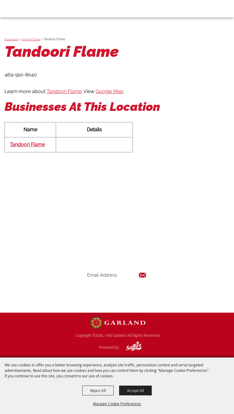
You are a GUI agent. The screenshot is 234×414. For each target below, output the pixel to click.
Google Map (109, 91)
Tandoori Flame (30, 39)
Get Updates (116, 295)
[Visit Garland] (22, 8)
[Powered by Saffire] (129, 347)
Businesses (11, 39)
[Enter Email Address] (117, 275)
